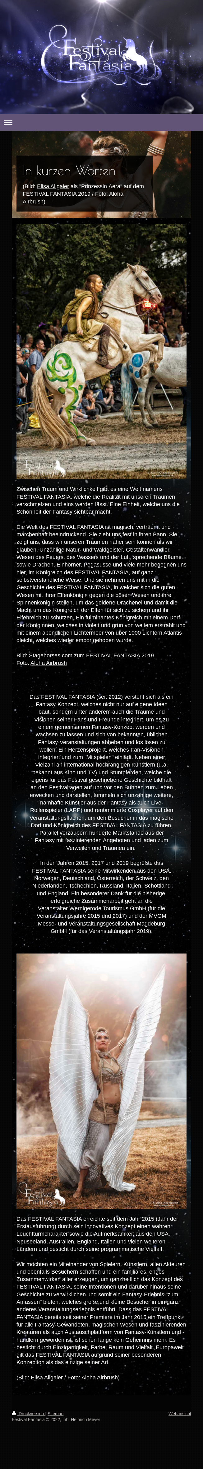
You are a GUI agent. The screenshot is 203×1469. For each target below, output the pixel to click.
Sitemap (55, 1413)
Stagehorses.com (50, 655)
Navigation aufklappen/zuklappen (101, 122)
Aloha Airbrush (48, 663)
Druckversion (28, 1413)
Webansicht (179, 1413)
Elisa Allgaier (53, 186)
